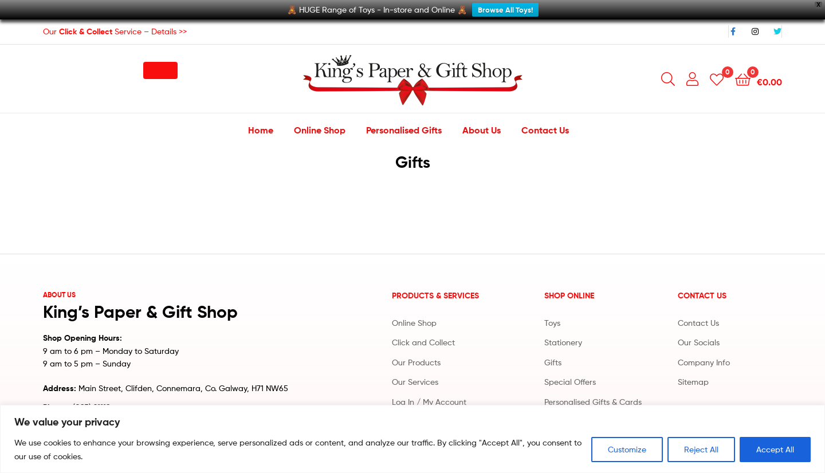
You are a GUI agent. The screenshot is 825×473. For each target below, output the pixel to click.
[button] (160, 64)
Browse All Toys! (505, 9)
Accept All (775, 449)
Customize (627, 449)
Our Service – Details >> (115, 25)
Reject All (701, 449)
